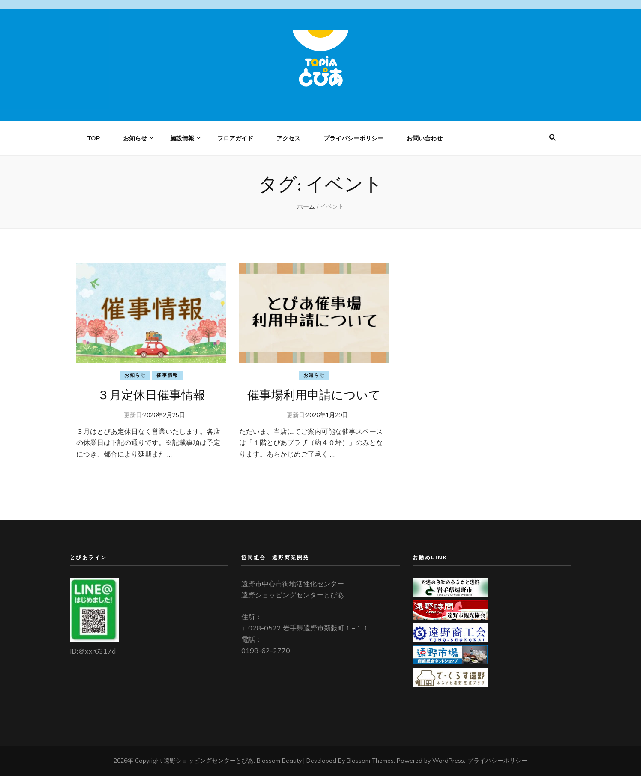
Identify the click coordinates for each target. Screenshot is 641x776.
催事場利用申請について (314, 395)
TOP (93, 138)
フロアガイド (235, 138)
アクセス (288, 138)
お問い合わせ (425, 138)
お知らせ (135, 138)
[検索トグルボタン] (552, 137)
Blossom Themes (370, 760)
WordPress (448, 760)
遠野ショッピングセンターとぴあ (209, 760)
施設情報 (182, 138)
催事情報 (167, 375)
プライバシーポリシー (353, 138)
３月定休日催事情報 (151, 395)
